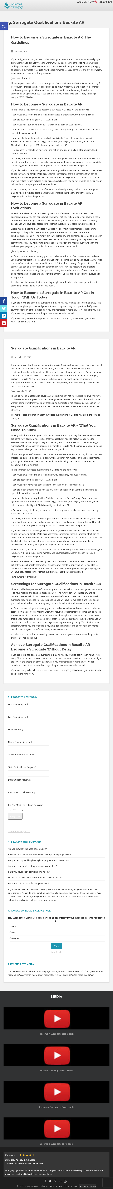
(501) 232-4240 (103, 1)
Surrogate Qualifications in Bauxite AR (43, 348)
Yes (14, 926)
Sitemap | (76, 1186)
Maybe (15, 938)
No (13, 932)
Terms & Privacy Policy (19, 831)
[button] (4, 26)
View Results (57, 952)
